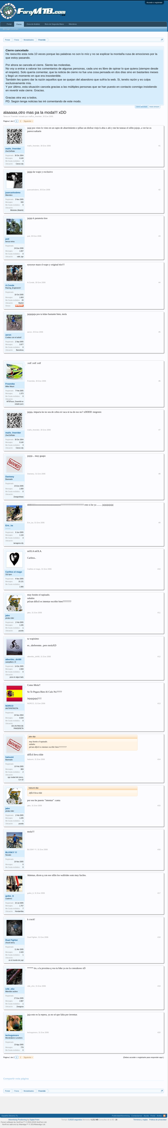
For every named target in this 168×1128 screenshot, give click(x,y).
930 (22, 202)
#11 (159, 613)
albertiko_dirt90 (13, 659)
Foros (19, 24)
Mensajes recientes (11, 29)
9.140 (21, 158)
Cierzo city (19, 164)
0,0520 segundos (75, 1120)
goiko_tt (9, 896)
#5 (159, 332)
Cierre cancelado (141, 106)
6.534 (21, 718)
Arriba (159, 1116)
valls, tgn (20, 257)
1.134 (21, 535)
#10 (159, 569)
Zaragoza (20, 1007)
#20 (159, 1032)
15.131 (20, 581)
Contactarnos (136, 1116)
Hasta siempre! (154, 107)
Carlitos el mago (13, 572)
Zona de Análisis (33, 24)
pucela (21, 631)
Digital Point (34, 1120)
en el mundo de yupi (16, 960)
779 (22, 1047)
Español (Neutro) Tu (10, 1116)
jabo (7, 615)
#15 (159, 806)
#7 (159, 430)
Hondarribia (19, 911)
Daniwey (9, 476)
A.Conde (9, 285)
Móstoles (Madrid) (16, 210)
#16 (159, 849)
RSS (164, 1116)
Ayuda (146, 1116)
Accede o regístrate (154, 2)
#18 (159, 937)
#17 (159, 893)
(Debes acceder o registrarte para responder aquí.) (143, 1057)
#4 (159, 282)
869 (22, 769)
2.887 (21, 1001)
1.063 (21, 297)
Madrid (20, 303)
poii (7, 239)
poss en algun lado (16, 677)
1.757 (21, 906)
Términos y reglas (140, 1120)
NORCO (9, 706)
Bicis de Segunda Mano (54, 24)
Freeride (14, 116)
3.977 (21, 344)
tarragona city (18, 543)
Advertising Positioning (18, 1120)
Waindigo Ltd (40, 1124)
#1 (159, 146)
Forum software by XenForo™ (24, 1122)
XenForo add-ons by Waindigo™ (15, 1124)
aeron (8, 335)
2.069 (21, 669)
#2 (159, 190)
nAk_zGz (9, 989)
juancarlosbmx (13, 192)
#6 (159, 381)
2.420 (21, 952)
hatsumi (9, 757)
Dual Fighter (11, 940)
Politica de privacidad (157, 1120)
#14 (159, 759)
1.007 (21, 251)
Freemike (10, 384)
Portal (9, 24)
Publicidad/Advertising (121, 1116)
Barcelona (19, 350)
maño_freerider (13, 148)
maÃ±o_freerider (35, 116)
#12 (159, 657)
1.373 (21, 393)
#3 (159, 236)
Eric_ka (9, 525)
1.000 (21, 489)
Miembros (73, 24)
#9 (159, 523)
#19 (159, 986)
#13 (159, 703)
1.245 (21, 625)
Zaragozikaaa (18, 497)
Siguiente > (28, 121)
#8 (159, 474)
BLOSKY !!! (11, 852)
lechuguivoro (12, 1035)
